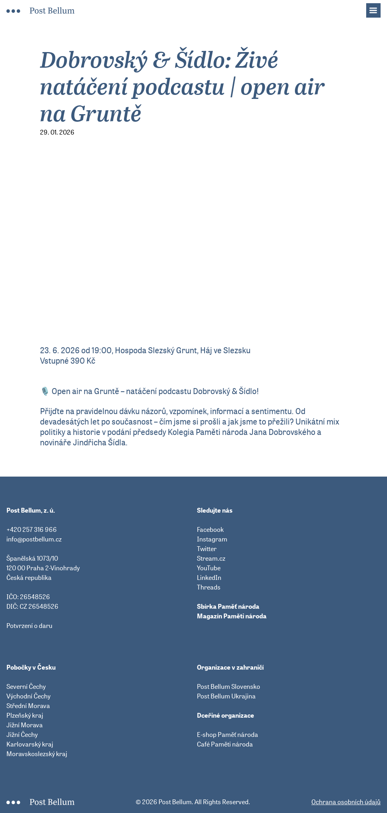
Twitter (207, 548)
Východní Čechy (28, 696)
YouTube (209, 567)
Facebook (210, 529)
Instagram (212, 539)
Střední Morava (28, 705)
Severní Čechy (26, 686)
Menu (377, 8)
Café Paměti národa (225, 744)
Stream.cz (211, 558)
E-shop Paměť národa (227, 734)
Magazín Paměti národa (232, 616)
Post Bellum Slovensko (228, 686)
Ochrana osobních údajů (346, 801)
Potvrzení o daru (29, 625)
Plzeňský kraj (24, 715)
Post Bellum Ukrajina (226, 696)
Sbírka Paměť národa (228, 606)
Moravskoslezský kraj (36, 753)
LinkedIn (209, 577)
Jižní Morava (24, 724)
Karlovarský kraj (29, 744)
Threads (209, 587)
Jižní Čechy (22, 734)
